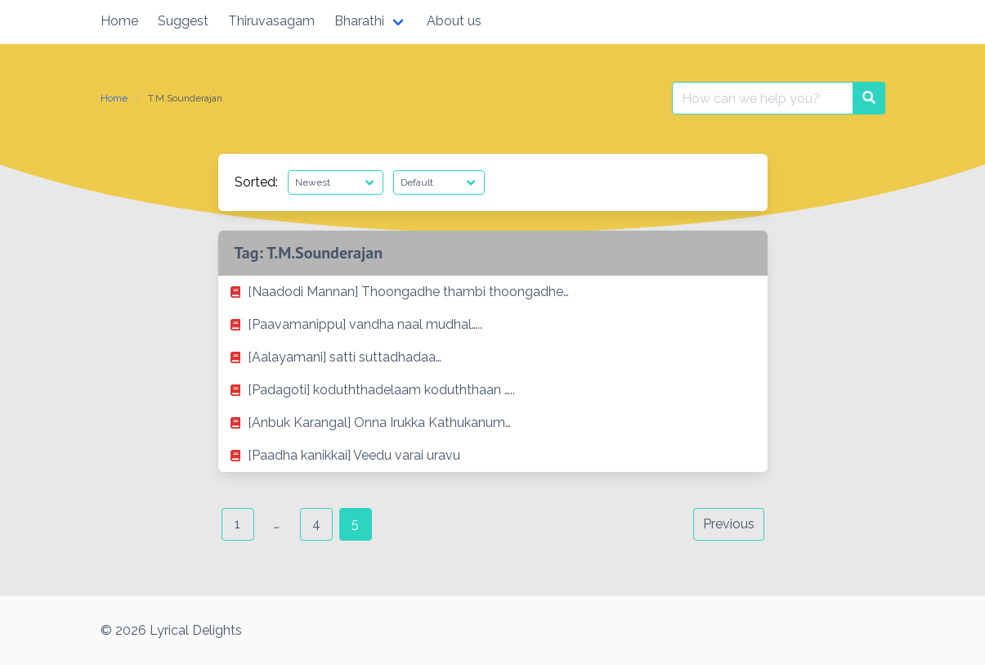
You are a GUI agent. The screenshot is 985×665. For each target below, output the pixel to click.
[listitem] (493, 292)
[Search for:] (762, 98)
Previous (728, 524)
